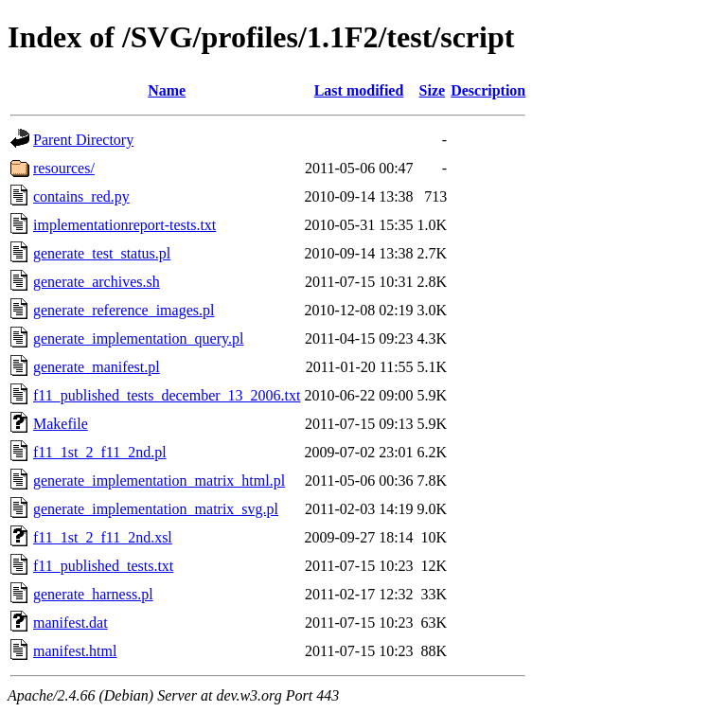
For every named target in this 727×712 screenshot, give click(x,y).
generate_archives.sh (96, 282)
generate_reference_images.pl (123, 310)
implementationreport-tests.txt (124, 225)
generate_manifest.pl (96, 367)
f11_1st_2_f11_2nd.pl (100, 452)
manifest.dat (70, 622)
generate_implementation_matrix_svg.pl (155, 509)
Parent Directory (83, 140)
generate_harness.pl (93, 594)
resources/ (64, 168)
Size (432, 90)
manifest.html (74, 651)
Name (167, 90)
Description (488, 90)
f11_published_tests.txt (103, 566)
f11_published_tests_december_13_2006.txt (166, 395)
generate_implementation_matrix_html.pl (159, 480)
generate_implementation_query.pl (138, 338)
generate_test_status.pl (101, 253)
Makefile (60, 424)
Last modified (359, 90)
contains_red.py (81, 196)
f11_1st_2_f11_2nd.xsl (102, 537)
